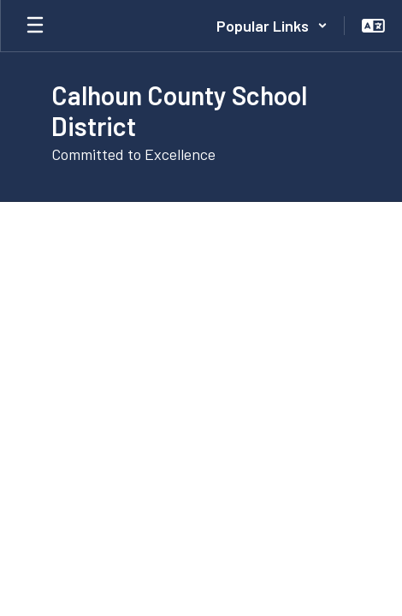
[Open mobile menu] (35, 25)
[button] (272, 25)
